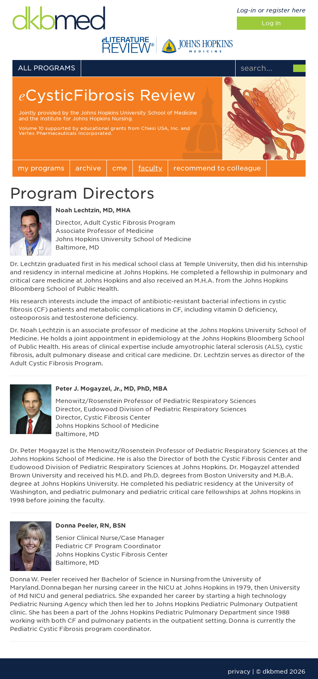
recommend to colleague (217, 168)
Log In (271, 23)
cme (119, 168)
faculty (150, 168)
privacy (239, 671)
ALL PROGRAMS (46, 68)
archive (88, 168)
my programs (41, 168)
